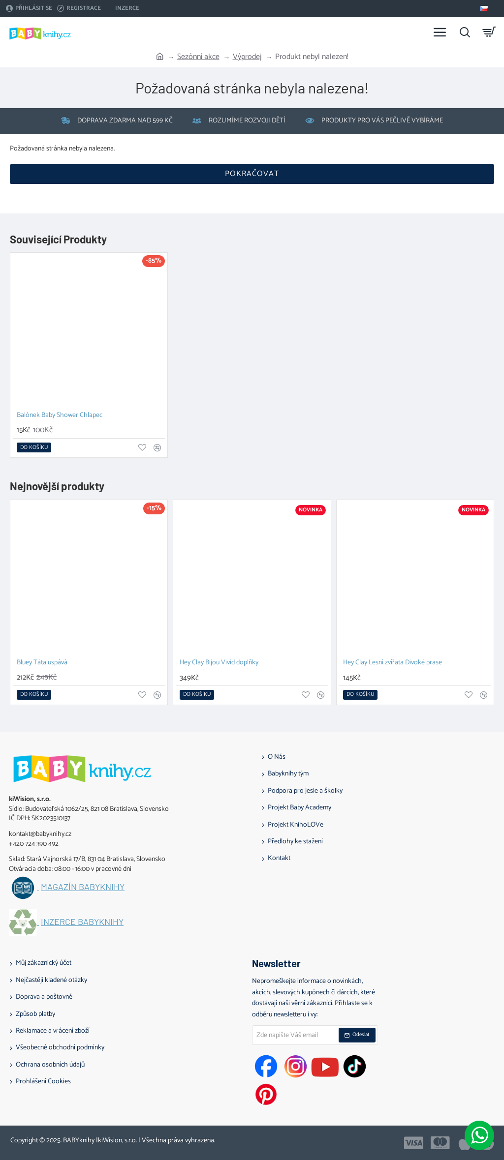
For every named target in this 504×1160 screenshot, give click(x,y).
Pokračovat (252, 173)
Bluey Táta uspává (42, 663)
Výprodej (247, 57)
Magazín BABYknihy (83, 887)
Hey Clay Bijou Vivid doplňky (219, 663)
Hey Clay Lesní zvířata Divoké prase (392, 663)
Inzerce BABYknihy (82, 922)
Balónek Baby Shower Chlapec (59, 415)
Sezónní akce (198, 57)
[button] (34, 447)
